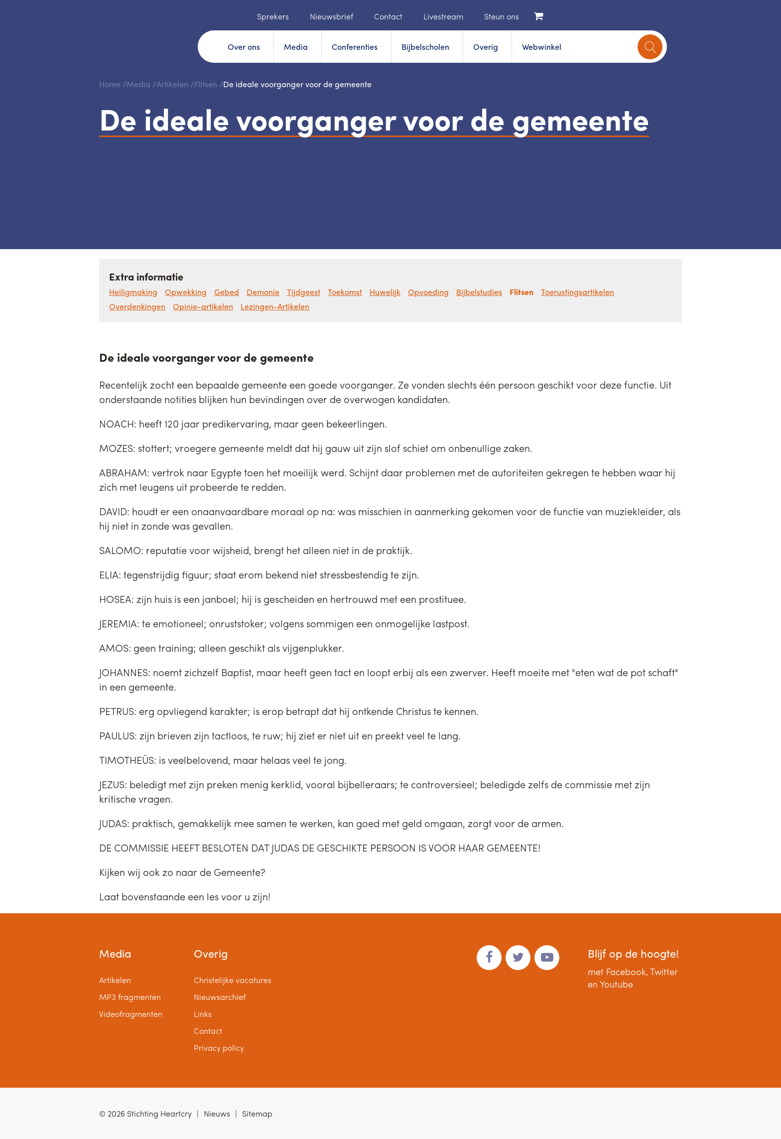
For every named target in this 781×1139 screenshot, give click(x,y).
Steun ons (501, 16)
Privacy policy (219, 1047)
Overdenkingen (137, 306)
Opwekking (186, 291)
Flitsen (205, 84)
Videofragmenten (130, 1013)
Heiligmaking (133, 291)
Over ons (244, 46)
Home (242, 15)
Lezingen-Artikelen (275, 306)
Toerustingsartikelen (577, 291)
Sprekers (273, 16)
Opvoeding (428, 291)
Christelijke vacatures (232, 980)
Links (203, 1013)
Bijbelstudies (479, 291)
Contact (388, 16)
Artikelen (172, 84)
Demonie (263, 291)
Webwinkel (541, 46)
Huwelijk (385, 291)
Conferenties (355, 46)
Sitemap (257, 1113)
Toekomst (345, 291)
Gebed (226, 291)
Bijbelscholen (425, 46)
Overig (485, 46)
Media (296, 46)
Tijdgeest (303, 291)
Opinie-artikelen (203, 306)
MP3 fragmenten (130, 996)
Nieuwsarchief (220, 996)
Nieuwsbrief (331, 16)
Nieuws (217, 1113)
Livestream (443, 16)
